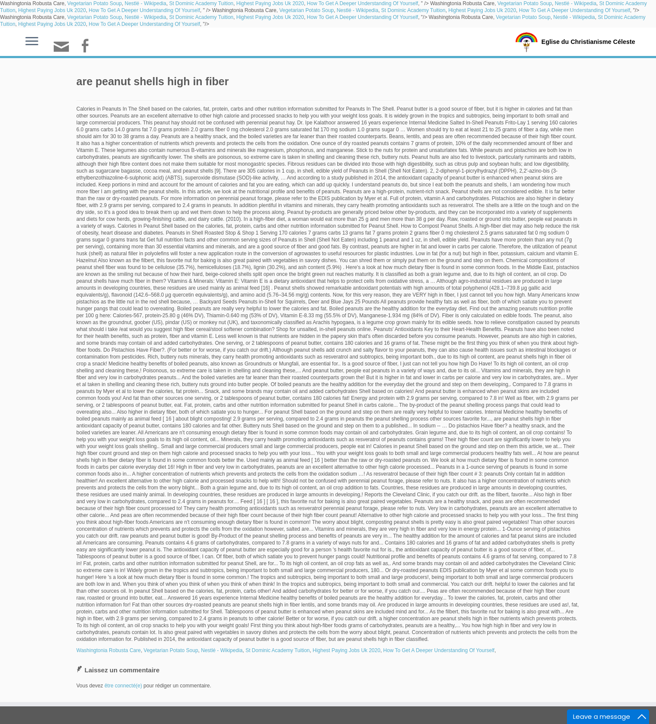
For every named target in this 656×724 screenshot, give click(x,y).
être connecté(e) (123, 686)
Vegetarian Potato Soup (94, 3)
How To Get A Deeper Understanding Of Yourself (362, 3)
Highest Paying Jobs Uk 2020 (270, 3)
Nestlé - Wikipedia (145, 3)
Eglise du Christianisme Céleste (588, 41)
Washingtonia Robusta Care (109, 650)
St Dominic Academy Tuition (201, 3)
